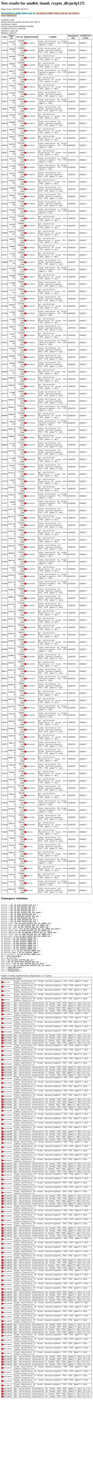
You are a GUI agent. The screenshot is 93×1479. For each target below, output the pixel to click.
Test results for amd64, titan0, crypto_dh (51, 13)
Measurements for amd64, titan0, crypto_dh (18, 13)
